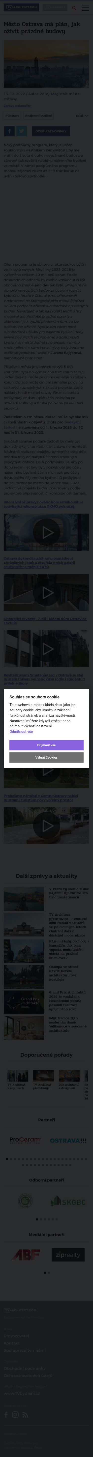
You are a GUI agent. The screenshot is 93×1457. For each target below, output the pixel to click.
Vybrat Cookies (46, 757)
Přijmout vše (46, 745)
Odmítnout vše (21, 731)
